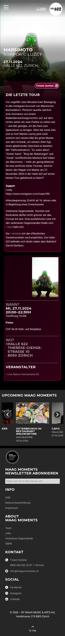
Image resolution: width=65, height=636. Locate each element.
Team (8, 528)
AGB (7, 497)
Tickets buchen (45, 85)
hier (10, 227)
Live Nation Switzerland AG (23, 374)
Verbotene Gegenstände (19, 538)
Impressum (11, 507)
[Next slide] (57, 414)
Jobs (8, 533)
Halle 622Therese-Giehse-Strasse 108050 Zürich (25, 349)
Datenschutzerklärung (17, 502)
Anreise (16, 233)
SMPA (8, 543)
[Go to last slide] (7, 414)
